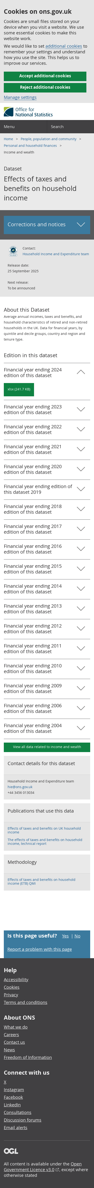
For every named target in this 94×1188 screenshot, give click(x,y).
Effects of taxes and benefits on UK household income (44, 830)
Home (9, 139)
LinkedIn (12, 1105)
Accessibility (16, 979)
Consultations (17, 1112)
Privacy (11, 995)
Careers (11, 1034)
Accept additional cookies (45, 76)
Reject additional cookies (45, 87)
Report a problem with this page (39, 949)
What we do (16, 1027)
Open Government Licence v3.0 (43, 1166)
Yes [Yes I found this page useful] (65, 936)
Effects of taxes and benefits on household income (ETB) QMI (41, 881)
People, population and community (49, 139)
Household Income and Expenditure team (56, 254)
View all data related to (47, 746)
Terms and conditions (25, 1002)
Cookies (12, 987)
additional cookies (63, 46)
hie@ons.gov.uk (20, 787)
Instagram (14, 1089)
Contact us (14, 1042)
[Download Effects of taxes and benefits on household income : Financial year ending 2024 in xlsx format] (19, 389)
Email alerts (15, 1127)
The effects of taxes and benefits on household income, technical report (45, 841)
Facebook (13, 1097)
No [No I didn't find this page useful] (77, 936)
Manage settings (20, 97)
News (9, 1050)
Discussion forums (22, 1120)
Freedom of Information (28, 1057)
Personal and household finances (31, 145)
